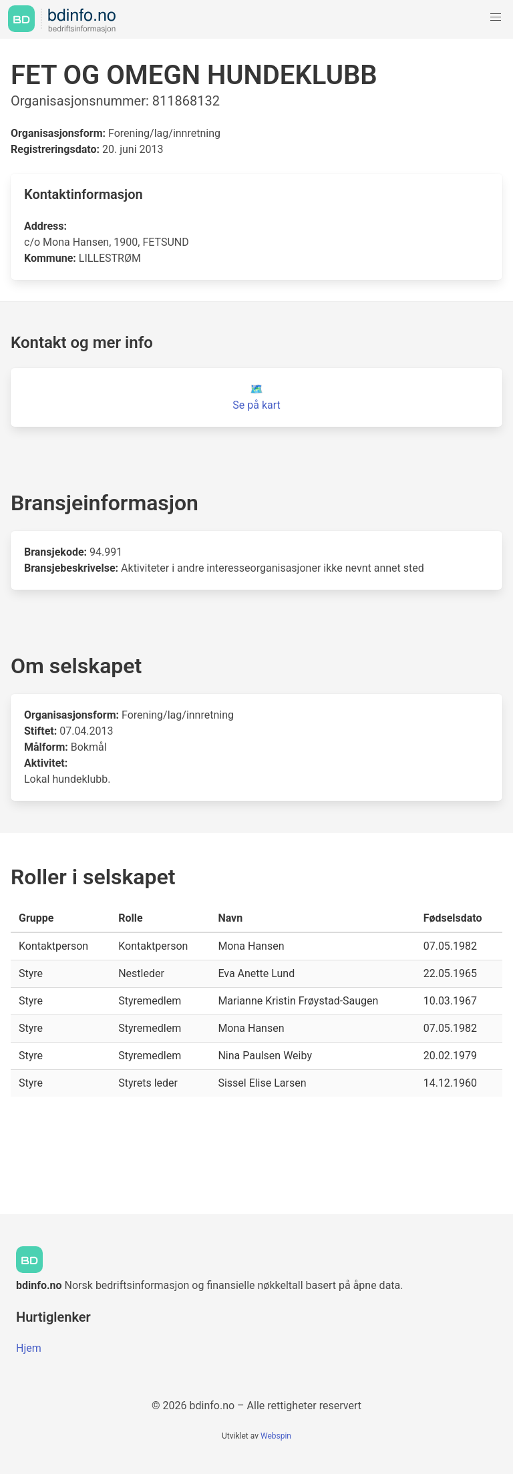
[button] (495, 17)
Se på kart (256, 405)
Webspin (276, 1436)
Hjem (28, 1348)
